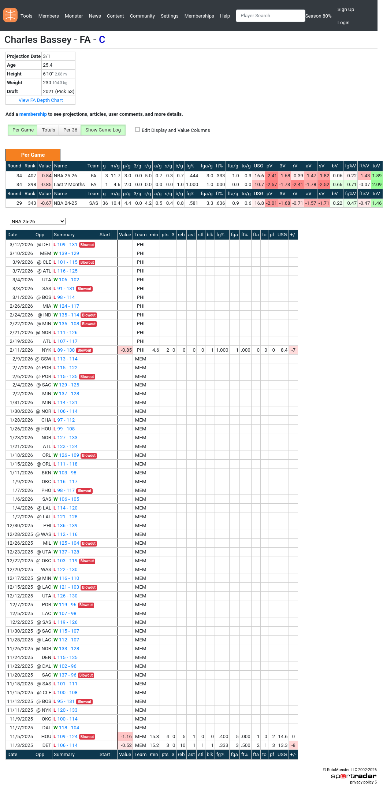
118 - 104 (66, 727)
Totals (48, 130)
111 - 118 (65, 464)
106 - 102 (66, 279)
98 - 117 (64, 490)
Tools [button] (27, 16)
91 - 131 (64, 288)
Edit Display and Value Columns (176, 130)
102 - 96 (65, 666)
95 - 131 (64, 701)
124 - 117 (66, 306)
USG (258, 165)
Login (344, 22)
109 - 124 (65, 736)
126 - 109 (66, 455)
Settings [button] (170, 16)
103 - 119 (65, 560)
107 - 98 (65, 613)
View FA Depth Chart (41, 100)
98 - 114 (64, 297)
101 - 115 (65, 262)
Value (45, 165)
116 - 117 (65, 481)
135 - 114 (66, 315)
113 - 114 (65, 359)
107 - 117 (65, 341)
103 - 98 (65, 472)
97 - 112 (64, 420)
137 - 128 (66, 393)
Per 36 (70, 130)
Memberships (199, 16)
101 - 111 (65, 683)
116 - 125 (65, 271)
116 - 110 (66, 578)
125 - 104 (66, 543)
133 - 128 (66, 648)
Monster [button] (74, 16)
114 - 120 (65, 508)
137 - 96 (65, 675)
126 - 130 (65, 596)
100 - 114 (65, 719)
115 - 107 (66, 631)
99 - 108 (64, 429)
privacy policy (361, 782)
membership (33, 114)
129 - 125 (66, 385)
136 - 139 (65, 525)
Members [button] (48, 16)
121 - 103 (66, 587)
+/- (293, 234)
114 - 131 (65, 402)
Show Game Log (103, 130)
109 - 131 (65, 244)
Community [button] (142, 16)
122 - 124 (65, 446)
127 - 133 (65, 437)
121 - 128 (65, 516)
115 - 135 (65, 376)
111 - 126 (65, 332)
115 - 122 (65, 367)
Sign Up (346, 9)
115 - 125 (65, 657)
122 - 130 (65, 569)
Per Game (23, 130)
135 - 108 (66, 323)
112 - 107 (66, 639)
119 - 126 (65, 622)
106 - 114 (65, 411)
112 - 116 (65, 534)
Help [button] (225, 16)
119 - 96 (65, 604)
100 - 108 (65, 692)
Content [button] (115, 16)
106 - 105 (66, 499)
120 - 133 (65, 710)
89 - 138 (64, 350)
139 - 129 (66, 253)
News (95, 16)
